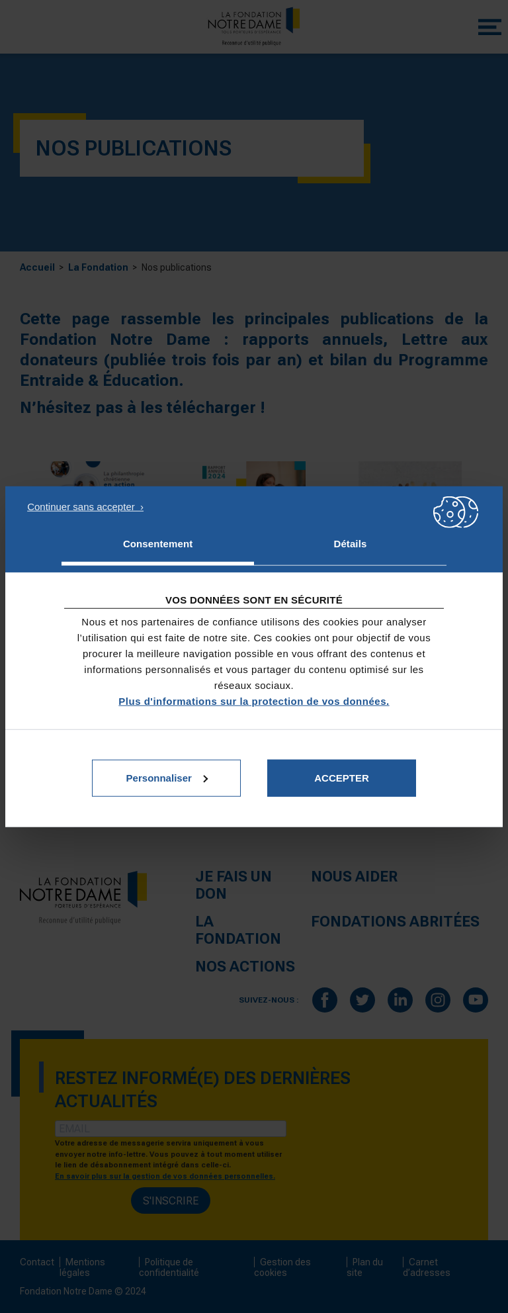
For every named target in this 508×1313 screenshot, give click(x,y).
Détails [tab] (349, 543)
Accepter (341, 777)
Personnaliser (167, 777)
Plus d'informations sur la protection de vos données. (253, 700)
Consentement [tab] (157, 543)
